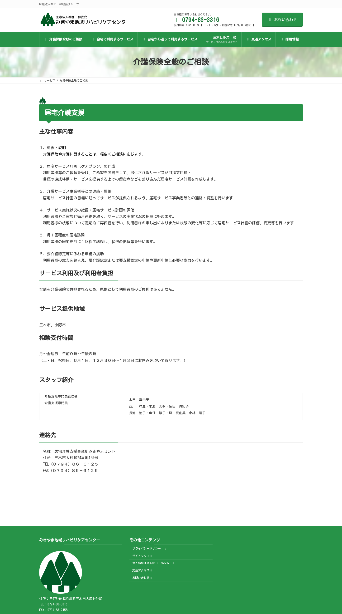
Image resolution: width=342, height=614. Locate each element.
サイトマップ (142, 555)
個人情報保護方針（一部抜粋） (154, 563)
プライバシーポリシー (149, 548)
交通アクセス (142, 570)
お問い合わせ (282, 20)
